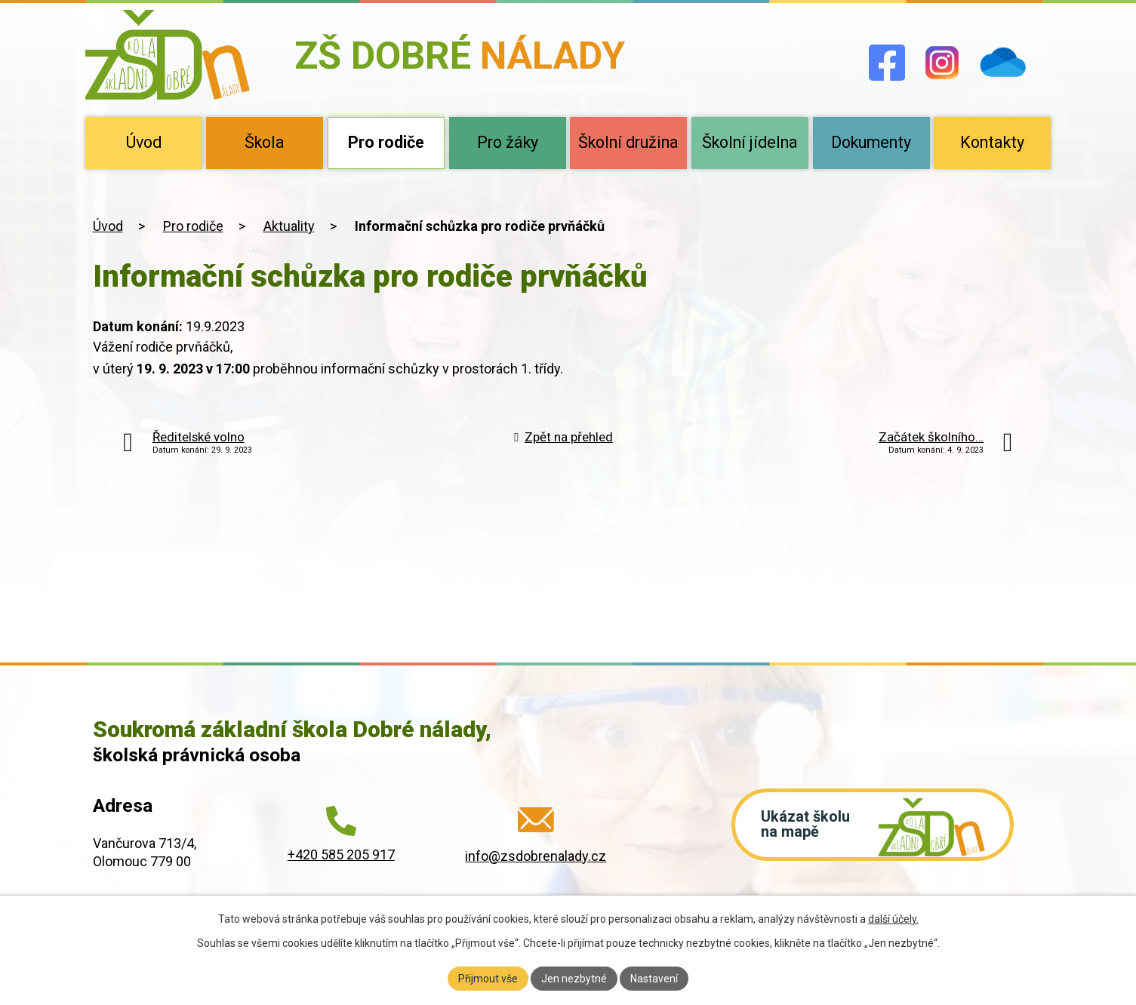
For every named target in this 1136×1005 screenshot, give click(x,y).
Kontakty (992, 142)
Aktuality (289, 226)
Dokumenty (871, 142)
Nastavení (654, 978)
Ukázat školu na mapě (806, 825)
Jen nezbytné (574, 978)
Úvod (144, 142)
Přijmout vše (488, 978)
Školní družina (628, 142)
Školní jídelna (750, 142)
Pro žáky (507, 142)
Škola (265, 142)
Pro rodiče (386, 142)
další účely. (893, 919)
